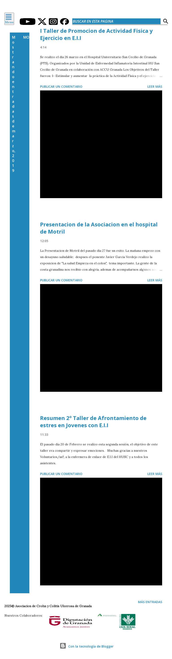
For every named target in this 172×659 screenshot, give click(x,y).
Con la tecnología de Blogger (86, 646)
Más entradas (150, 602)
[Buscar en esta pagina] (116, 21)
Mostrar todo (37, 37)
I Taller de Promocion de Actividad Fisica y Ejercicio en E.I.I (96, 34)
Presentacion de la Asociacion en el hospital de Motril (99, 228)
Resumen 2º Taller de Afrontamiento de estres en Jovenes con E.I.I (93, 421)
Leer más (154, 86)
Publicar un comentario (61, 86)
